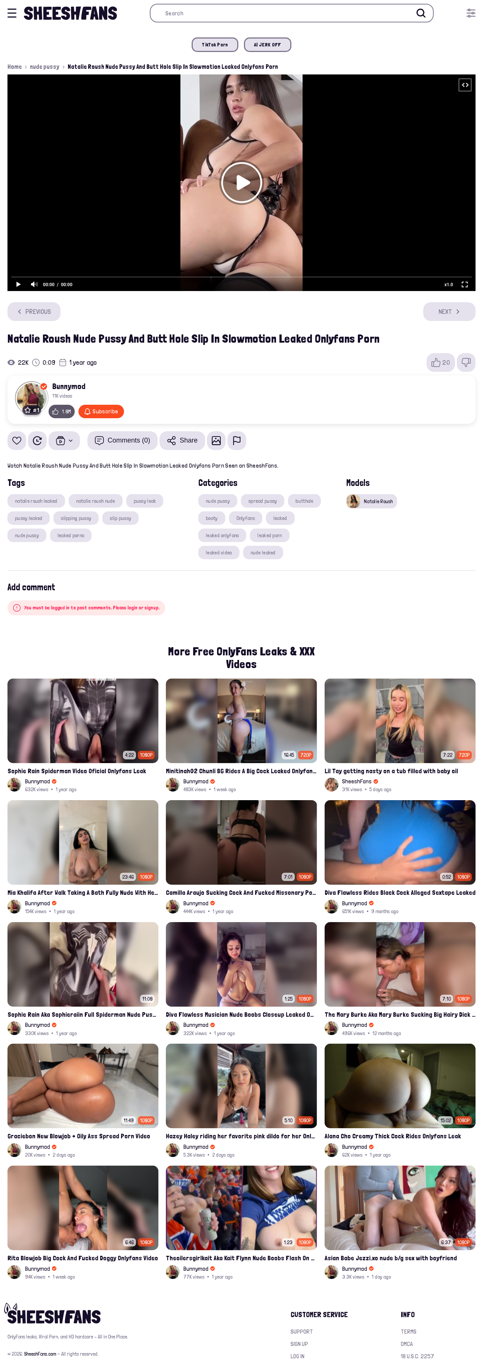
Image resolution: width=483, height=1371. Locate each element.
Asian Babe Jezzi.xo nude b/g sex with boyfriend (391, 1258)
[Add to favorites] (16, 440)
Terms (409, 1331)
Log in (297, 1356)
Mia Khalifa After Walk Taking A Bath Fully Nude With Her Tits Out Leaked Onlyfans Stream (82, 892)
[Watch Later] (37, 440)
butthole (304, 501)
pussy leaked (28, 518)
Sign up (299, 1343)
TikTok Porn (215, 45)
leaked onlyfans (222, 535)
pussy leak (145, 501)
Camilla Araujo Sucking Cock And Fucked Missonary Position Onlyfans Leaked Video (241, 892)
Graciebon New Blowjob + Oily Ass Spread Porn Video (78, 1136)
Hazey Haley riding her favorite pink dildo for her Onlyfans (241, 1136)
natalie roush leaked (36, 501)
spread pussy (262, 501)
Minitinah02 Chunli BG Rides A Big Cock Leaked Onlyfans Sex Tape (241, 771)
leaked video (219, 553)
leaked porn (269, 535)
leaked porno (71, 535)
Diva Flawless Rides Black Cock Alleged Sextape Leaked (400, 892)
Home (14, 66)
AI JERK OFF (267, 45)
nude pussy (44, 66)
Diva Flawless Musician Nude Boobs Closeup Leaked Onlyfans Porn (241, 1014)
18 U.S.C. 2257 (417, 1356)
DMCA (407, 1343)
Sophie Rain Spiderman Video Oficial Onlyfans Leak (76, 771)
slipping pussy (76, 518)
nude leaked (263, 553)
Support (302, 1331)
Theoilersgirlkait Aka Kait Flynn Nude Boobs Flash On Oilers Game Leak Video (241, 1258)
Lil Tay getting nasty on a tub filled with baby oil (391, 771)
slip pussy (120, 518)
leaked (280, 518)
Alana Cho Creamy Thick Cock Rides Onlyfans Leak (393, 1136)
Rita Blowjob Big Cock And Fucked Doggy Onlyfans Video (82, 1258)
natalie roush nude (95, 501)
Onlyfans (245, 518)
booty (211, 518)
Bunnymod (69, 386)
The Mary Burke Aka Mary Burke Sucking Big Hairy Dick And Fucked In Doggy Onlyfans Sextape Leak (400, 1014)
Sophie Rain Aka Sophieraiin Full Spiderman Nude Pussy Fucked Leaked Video (82, 1014)
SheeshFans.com (40, 1354)
